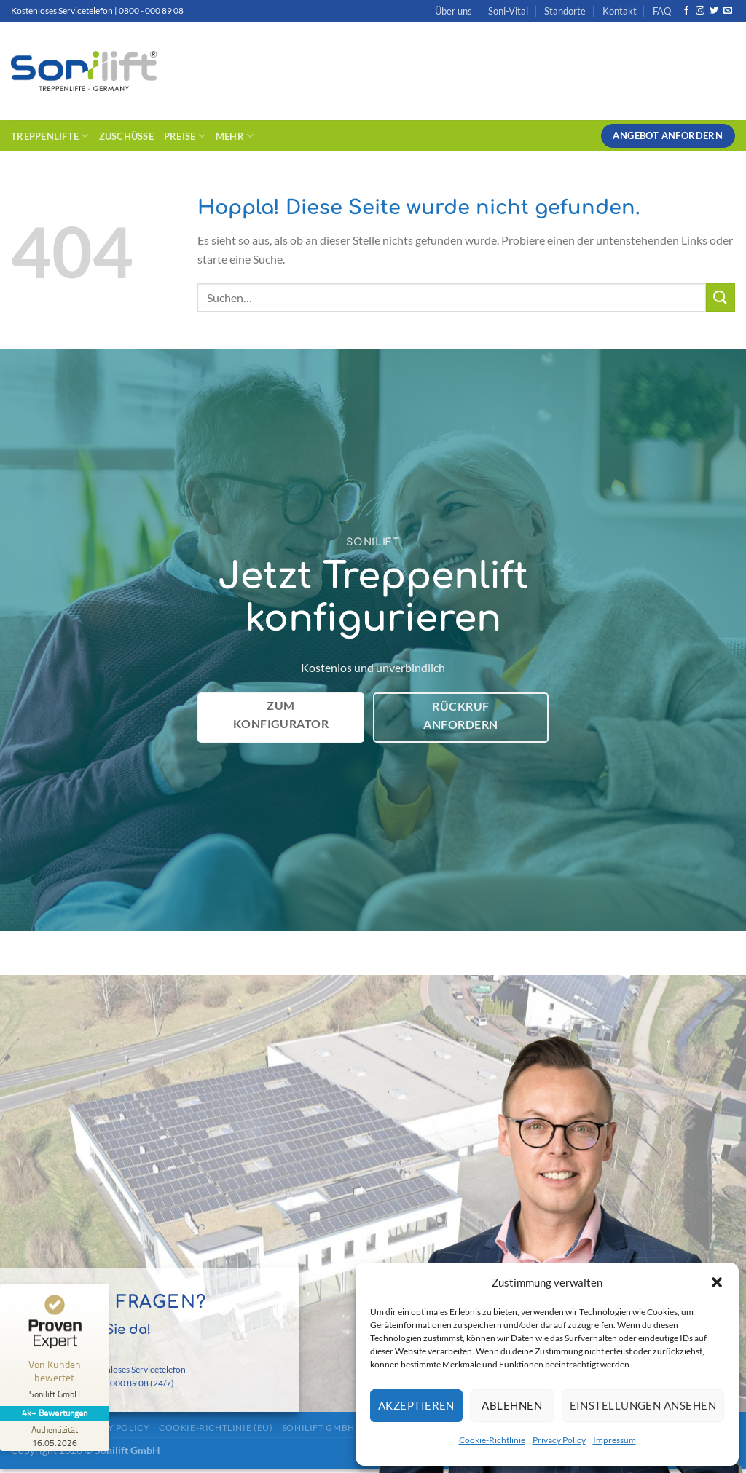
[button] (717, 1282)
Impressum (614, 1439)
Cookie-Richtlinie (492, 1439)
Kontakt (619, 11)
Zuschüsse (126, 136)
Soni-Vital (508, 11)
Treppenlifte (50, 136)
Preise (184, 136)
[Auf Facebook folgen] (686, 11)
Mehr (235, 136)
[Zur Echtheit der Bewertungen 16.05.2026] (54, 1436)
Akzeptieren (416, 1405)
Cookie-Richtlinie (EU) (215, 1427)
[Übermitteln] (720, 297)
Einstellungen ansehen (643, 1405)
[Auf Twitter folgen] (714, 11)
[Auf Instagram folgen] (700, 11)
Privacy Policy (559, 1439)
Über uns (453, 11)
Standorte (565, 11)
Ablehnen (512, 1405)
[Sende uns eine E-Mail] (727, 11)
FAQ (662, 11)
